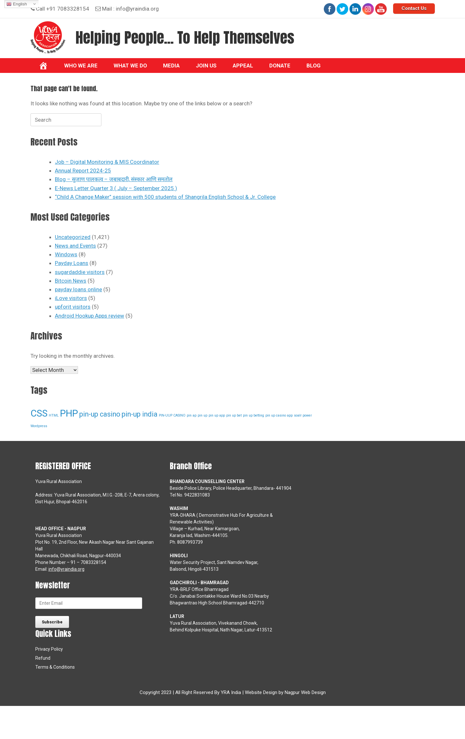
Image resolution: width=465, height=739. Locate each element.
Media (171, 65)
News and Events (75, 245)
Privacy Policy (49, 649)
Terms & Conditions (55, 667)
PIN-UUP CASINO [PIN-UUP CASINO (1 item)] (172, 415)
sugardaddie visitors (80, 272)
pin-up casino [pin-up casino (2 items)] (99, 414)
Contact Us (413, 8)
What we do (130, 65)
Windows (66, 254)
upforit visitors (72, 307)
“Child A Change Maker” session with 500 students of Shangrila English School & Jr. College (165, 197)
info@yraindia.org (137, 8)
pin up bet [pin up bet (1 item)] (234, 415)
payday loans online (78, 289)
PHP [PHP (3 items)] (69, 413)
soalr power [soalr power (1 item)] (303, 415)
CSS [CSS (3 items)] (38, 413)
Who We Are (81, 65)
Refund (42, 658)
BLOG (313, 65)
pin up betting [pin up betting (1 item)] (253, 415)
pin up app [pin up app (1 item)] (217, 415)
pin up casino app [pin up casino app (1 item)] (279, 415)
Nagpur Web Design (305, 692)
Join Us (206, 65)
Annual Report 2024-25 (83, 170)
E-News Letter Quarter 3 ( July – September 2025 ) (116, 188)
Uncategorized (72, 237)
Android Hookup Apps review (89, 315)
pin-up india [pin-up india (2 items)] (140, 414)
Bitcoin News (70, 280)
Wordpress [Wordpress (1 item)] (38, 426)
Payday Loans (71, 263)
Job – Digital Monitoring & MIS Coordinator (107, 162)
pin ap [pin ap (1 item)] (191, 415)
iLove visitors (71, 298)
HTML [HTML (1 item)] (54, 415)
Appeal (243, 65)
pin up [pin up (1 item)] (202, 415)
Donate (279, 65)
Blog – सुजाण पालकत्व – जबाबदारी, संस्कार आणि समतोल (114, 179)
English (16, 4)
